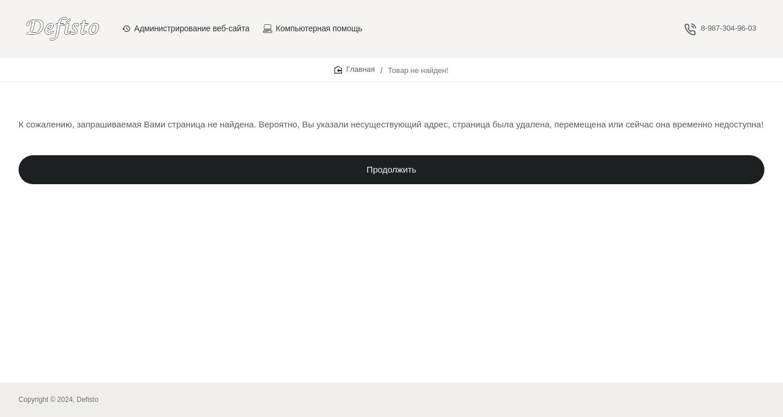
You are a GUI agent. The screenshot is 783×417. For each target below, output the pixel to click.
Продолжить (392, 174)
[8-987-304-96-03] (720, 28)
